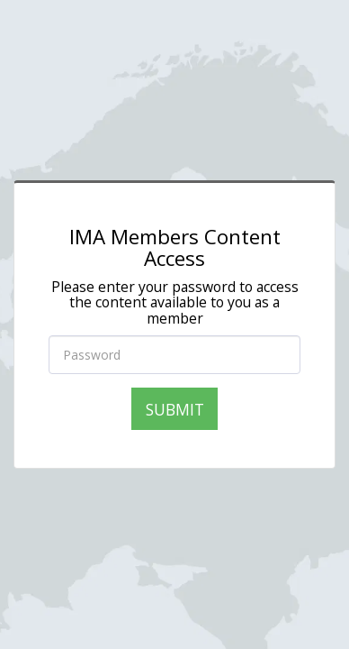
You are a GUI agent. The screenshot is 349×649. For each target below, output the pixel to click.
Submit (175, 409)
